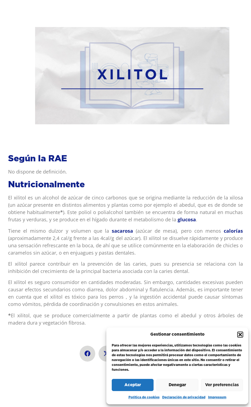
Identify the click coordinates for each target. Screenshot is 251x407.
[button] (240, 334)
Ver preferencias (222, 385)
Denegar (177, 385)
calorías (233, 231)
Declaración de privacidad (183, 397)
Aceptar (132, 385)
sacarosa (122, 231)
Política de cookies (144, 397)
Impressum (217, 397)
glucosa (187, 219)
